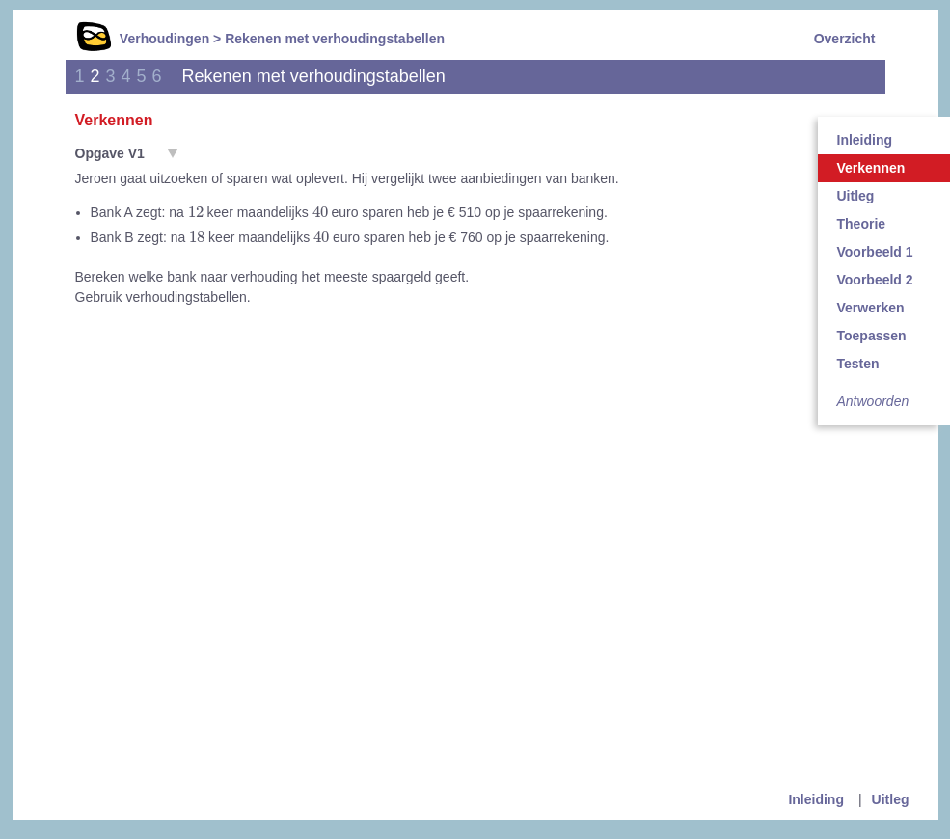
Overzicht (845, 38)
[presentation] (196, 211)
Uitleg (890, 799)
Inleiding (816, 799)
